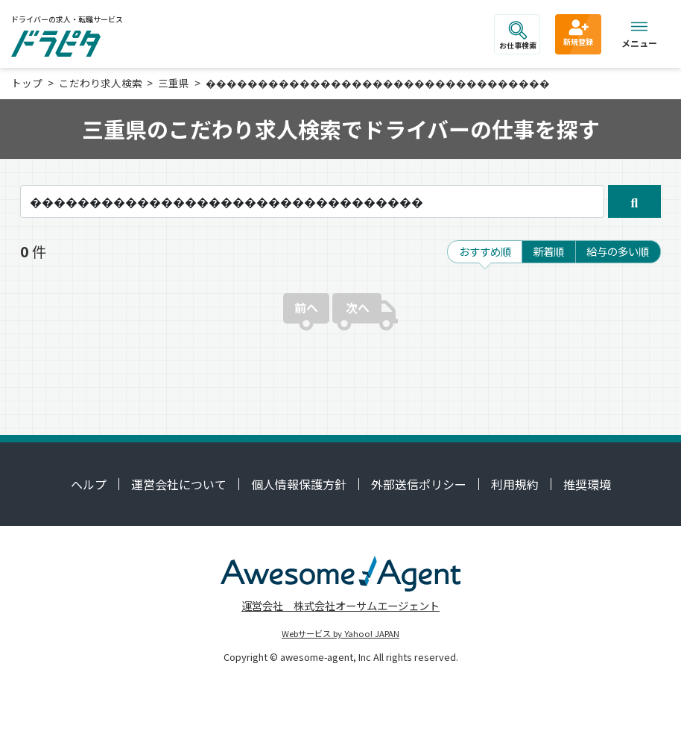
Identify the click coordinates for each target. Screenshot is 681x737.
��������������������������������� (378, 82)
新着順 (548, 251)
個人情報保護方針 (298, 484)
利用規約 (515, 484)
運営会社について (179, 484)
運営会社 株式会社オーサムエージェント (340, 605)
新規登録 (578, 32)
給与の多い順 (617, 251)
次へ (358, 307)
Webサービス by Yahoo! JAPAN (340, 633)
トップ (26, 82)
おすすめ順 (485, 251)
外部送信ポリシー (418, 484)
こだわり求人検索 (100, 82)
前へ (306, 307)
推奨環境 (587, 484)
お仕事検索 (518, 36)
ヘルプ (89, 484)
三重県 (173, 82)
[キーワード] (312, 201)
